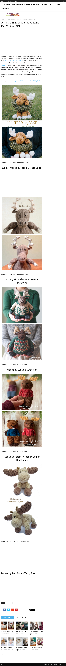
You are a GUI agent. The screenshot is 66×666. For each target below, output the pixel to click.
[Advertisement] (44, 14)
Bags (16, 1)
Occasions (5, 8)
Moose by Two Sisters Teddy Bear (18, 573)
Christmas (8, 19)
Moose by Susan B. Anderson (22, 369)
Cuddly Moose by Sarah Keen (21, 279)
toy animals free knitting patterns (14, 60)
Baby (2, 1)
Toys (3, 4)
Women (7, 1)
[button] (63, 6)
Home (11, 1)
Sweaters (19, 4)
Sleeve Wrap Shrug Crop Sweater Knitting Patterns (36, 633)
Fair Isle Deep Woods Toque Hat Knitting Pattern (21, 649)
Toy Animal (9, 603)
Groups (44, 4)
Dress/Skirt (28, 4)
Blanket (8, 4)
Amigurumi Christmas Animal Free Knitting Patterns (27, 81)
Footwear (36, 4)
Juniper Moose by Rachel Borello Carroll (22, 167)
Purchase (22, 282)
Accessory (51, 4)
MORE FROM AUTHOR (21, 617)
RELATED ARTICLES (7, 617)
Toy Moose (16, 603)
